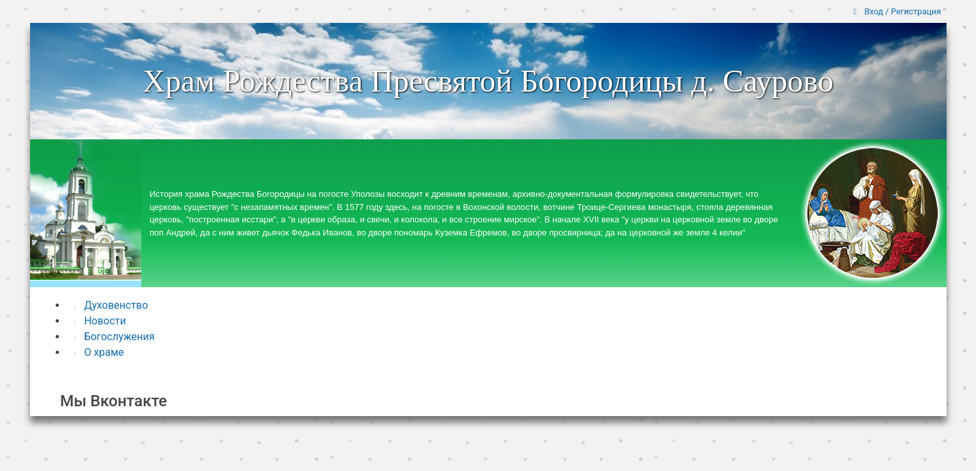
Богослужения (115, 336)
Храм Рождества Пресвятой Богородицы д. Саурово (488, 80)
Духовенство (112, 305)
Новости (100, 321)
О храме (99, 352)
